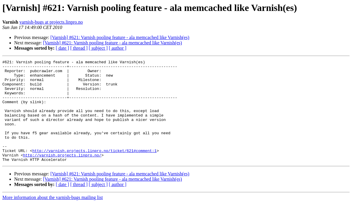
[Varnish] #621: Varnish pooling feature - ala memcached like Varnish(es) (119, 37)
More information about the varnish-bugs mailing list (52, 217)
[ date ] (62, 48)
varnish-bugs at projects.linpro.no (51, 22)
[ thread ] (79, 48)
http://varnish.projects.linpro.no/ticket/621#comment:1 (94, 169)
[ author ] (118, 48)
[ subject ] (98, 48)
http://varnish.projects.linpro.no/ (62, 174)
